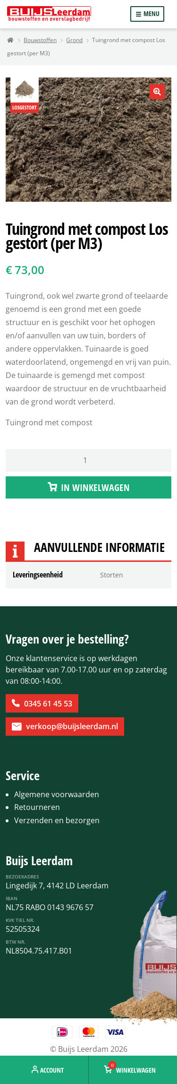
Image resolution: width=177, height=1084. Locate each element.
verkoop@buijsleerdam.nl (72, 726)
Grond (74, 40)
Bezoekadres (22, 876)
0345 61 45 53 (48, 703)
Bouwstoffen (40, 40)
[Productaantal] (88, 460)
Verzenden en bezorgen (57, 820)
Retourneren (37, 807)
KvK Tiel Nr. (20, 920)
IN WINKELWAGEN (95, 487)
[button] (157, 91)
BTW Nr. (15, 941)
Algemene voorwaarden (56, 794)
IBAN (11, 898)
